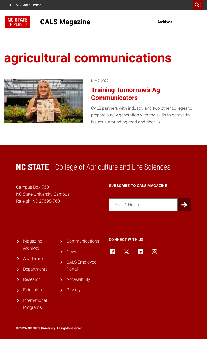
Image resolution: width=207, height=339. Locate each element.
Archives (164, 22)
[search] (198, 5)
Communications (83, 241)
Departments (35, 269)
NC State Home (28, 5)
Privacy (74, 289)
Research (32, 279)
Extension (32, 289)
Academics (33, 258)
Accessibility (78, 279)
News (72, 251)
